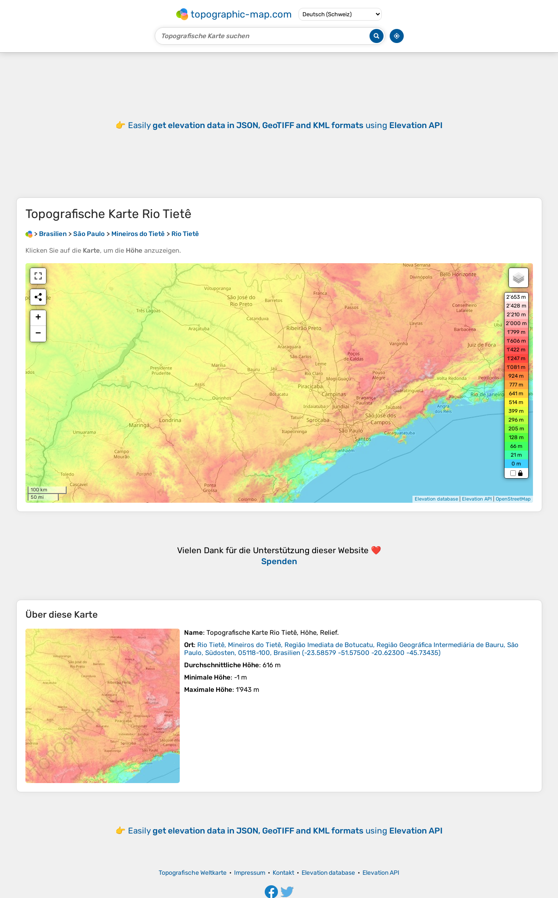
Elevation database (436, 499)
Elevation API (477, 499)
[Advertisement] (279, 125)
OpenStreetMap (513, 499)
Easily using (285, 831)
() (351, 649)
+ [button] (38, 318)
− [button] (38, 333)
